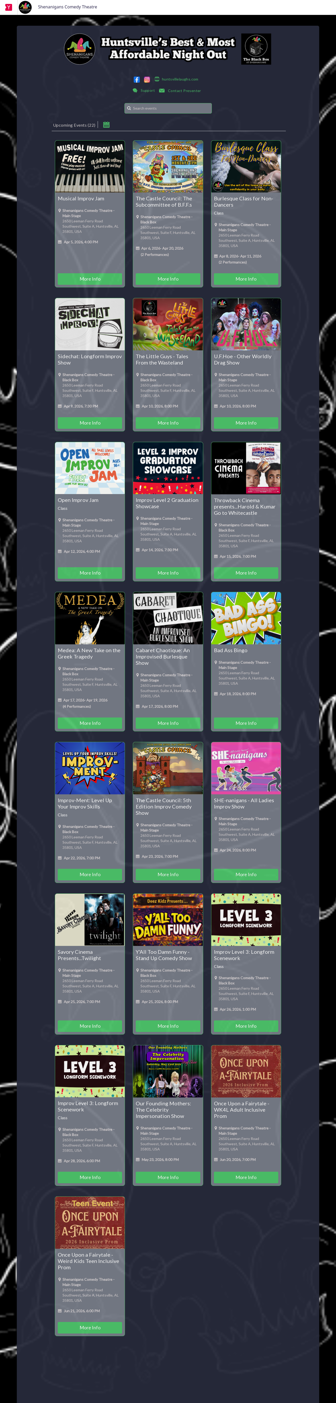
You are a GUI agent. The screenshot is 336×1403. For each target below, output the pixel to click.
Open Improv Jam (78, 500)
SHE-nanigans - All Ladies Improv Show (244, 803)
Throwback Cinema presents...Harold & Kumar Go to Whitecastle (245, 506)
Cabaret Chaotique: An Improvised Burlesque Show (163, 656)
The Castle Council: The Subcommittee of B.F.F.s (164, 201)
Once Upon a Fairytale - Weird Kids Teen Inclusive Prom (88, 1260)
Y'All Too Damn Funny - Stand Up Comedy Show (164, 955)
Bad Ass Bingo (231, 650)
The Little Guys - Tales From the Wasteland (162, 359)
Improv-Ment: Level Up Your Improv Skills (85, 803)
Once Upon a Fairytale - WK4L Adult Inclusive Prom (241, 1109)
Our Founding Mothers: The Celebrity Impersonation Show (163, 1109)
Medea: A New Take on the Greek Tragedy (89, 653)
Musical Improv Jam (81, 198)
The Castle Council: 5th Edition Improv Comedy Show (164, 806)
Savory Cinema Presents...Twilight (79, 955)
